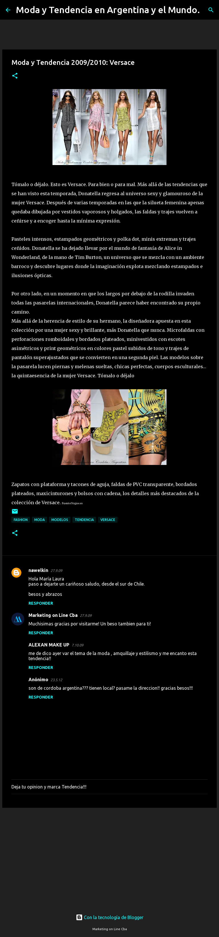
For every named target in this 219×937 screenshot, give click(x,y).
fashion (21, 520)
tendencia (84, 520)
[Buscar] (207, 10)
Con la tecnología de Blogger (109, 917)
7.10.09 (77, 645)
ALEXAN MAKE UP (49, 644)
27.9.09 (56, 571)
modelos (59, 520)
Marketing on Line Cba (53, 615)
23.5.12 (56, 680)
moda (39, 520)
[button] (14, 76)
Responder (41, 603)
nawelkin (38, 570)
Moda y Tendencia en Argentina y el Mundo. (108, 10)
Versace (107, 520)
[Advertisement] (109, 856)
